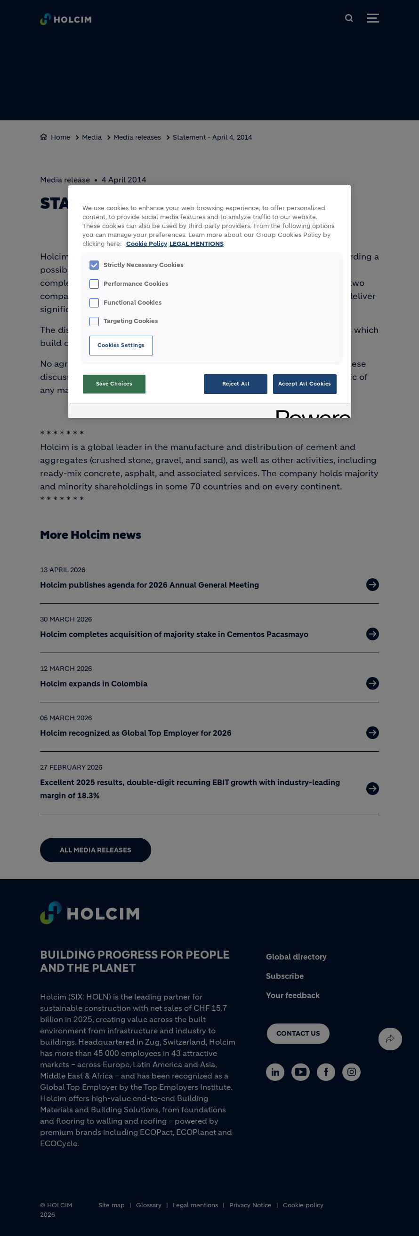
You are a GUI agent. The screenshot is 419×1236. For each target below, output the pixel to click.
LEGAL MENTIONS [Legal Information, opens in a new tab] (196, 244)
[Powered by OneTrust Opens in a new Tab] (310, 412)
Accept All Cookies (304, 383)
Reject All (236, 383)
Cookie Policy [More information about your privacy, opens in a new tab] (146, 244)
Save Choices (114, 383)
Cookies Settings (121, 345)
